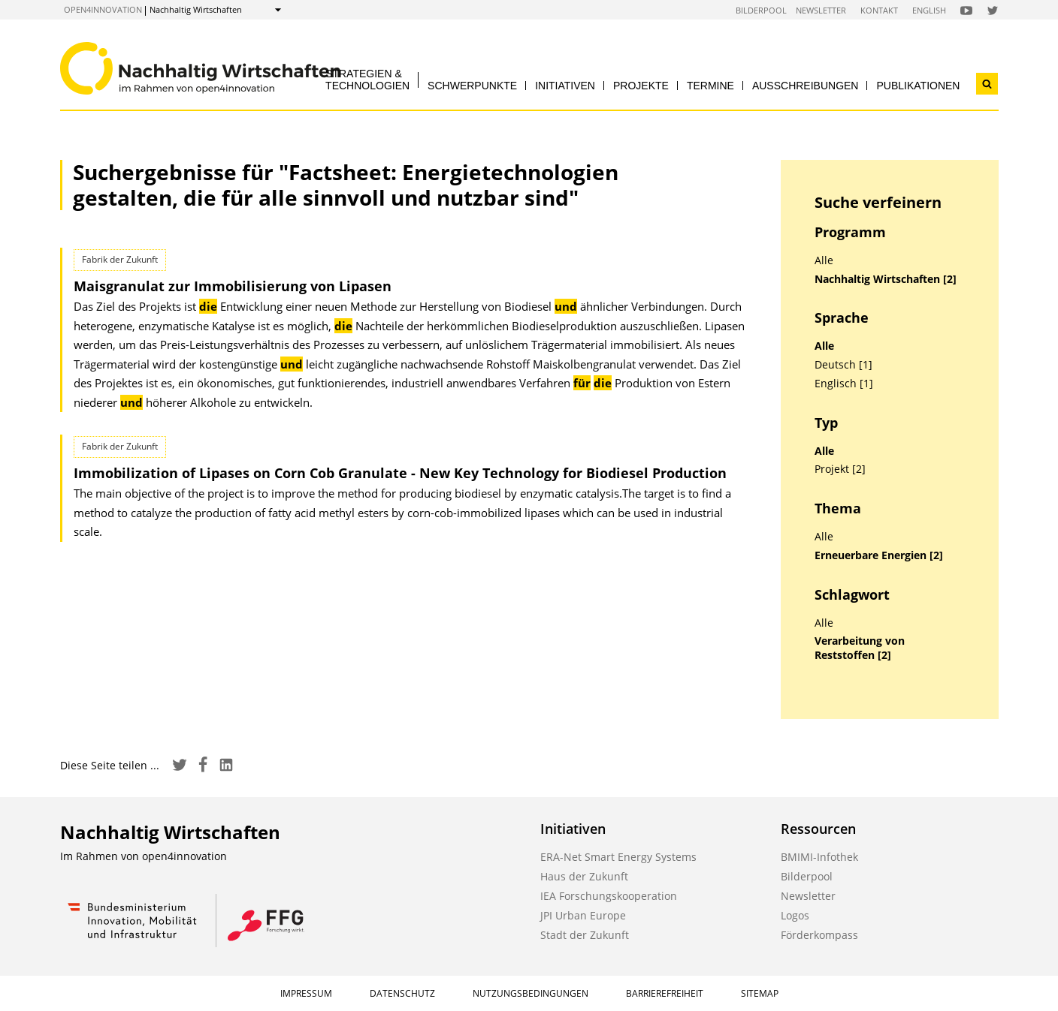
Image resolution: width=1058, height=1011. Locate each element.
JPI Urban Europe (583, 915)
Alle (824, 260)
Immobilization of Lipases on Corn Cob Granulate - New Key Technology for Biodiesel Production (400, 473)
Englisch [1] (844, 383)
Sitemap (759, 993)
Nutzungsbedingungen (530, 993)
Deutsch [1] (843, 365)
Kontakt (879, 10)
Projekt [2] (840, 469)
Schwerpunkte (472, 86)
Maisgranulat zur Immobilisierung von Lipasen (232, 286)
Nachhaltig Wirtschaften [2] (886, 279)
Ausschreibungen (805, 86)
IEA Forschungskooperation (608, 896)
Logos (795, 915)
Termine (710, 86)
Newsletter (821, 10)
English (929, 10)
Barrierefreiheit (664, 993)
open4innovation (103, 9)
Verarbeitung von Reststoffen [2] (860, 648)
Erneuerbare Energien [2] (879, 555)
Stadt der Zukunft (584, 935)
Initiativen (565, 86)
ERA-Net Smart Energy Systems (618, 857)
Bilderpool (761, 10)
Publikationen (918, 86)
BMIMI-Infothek (819, 857)
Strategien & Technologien (367, 79)
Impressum (306, 993)
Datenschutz (402, 993)
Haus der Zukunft (584, 876)
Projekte (641, 86)
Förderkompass (819, 935)
